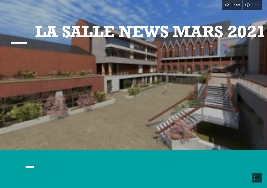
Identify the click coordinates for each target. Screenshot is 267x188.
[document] (133, 94)
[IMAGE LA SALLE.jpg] (133, 75)
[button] (232, 5)
